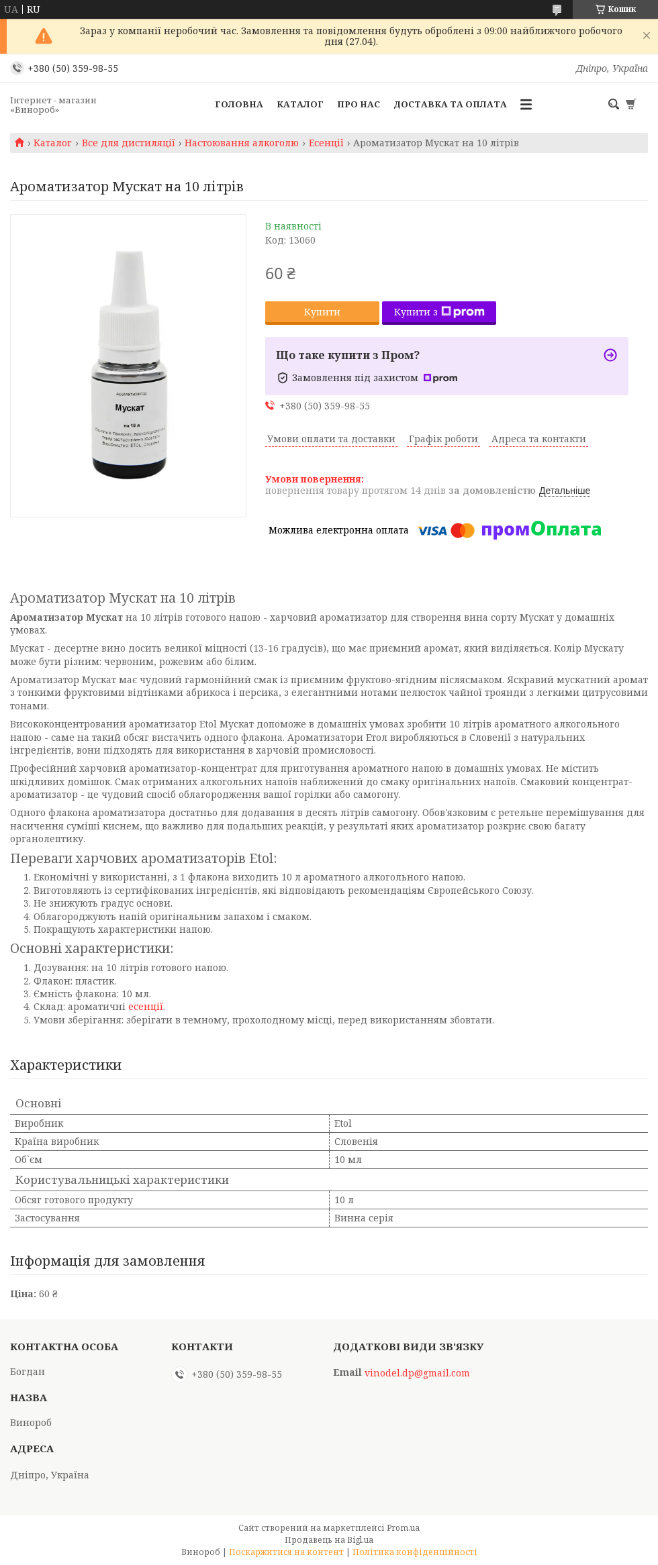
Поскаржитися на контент (286, 1552)
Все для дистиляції (128, 143)
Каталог (300, 104)
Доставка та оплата (450, 104)
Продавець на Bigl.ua (329, 1540)
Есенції (326, 143)
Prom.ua (403, 1527)
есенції (145, 1006)
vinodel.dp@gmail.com (417, 1373)
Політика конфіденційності (414, 1552)
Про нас (358, 104)
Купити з (439, 311)
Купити (322, 311)
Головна (239, 104)
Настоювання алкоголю (242, 143)
